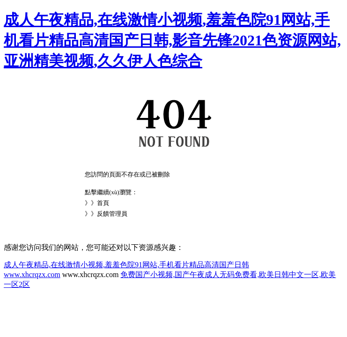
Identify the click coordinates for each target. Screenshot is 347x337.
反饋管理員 (112, 213)
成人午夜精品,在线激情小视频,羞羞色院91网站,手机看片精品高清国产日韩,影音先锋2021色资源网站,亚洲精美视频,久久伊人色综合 (172, 40)
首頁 (103, 202)
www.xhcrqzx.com (32, 274)
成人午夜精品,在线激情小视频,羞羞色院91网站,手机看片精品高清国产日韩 (126, 265)
